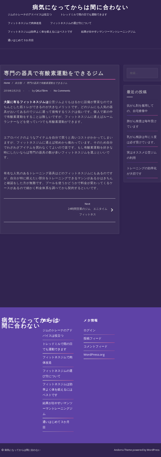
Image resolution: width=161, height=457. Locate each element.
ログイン (90, 330)
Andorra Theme (123, 450)
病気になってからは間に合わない (80, 7)
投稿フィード (92, 338)
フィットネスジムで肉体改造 (24, 23)
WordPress (153, 450)
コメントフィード (95, 346)
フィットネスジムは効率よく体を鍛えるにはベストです (40, 31)
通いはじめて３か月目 (21, 40)
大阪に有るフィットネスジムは (26, 102)
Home (7, 83)
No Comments (62, 90)
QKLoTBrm (41, 90)
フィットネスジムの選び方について (71, 23)
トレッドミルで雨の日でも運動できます (83, 14)
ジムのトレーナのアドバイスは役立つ (30, 14)
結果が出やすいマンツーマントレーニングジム (108, 31)
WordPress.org (94, 354)
